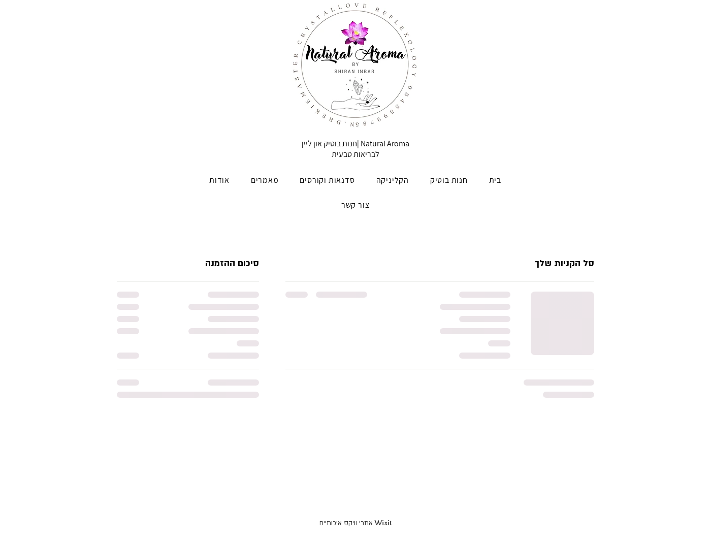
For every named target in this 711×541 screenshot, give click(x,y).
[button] (449, 180)
